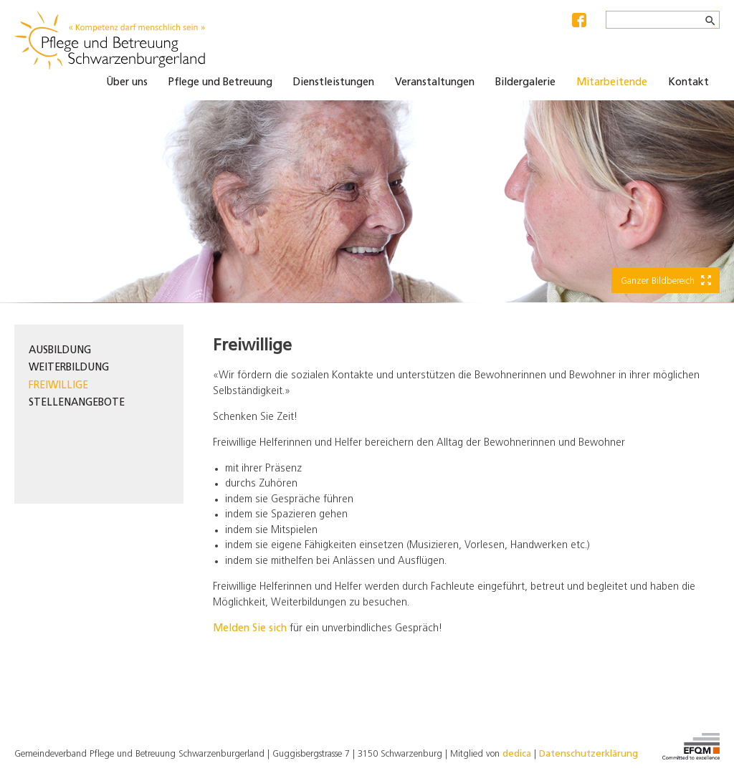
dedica (516, 754)
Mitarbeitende (611, 82)
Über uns (127, 82)
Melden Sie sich (250, 628)
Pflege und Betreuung (220, 82)
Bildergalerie (525, 82)
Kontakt (688, 82)
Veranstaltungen (435, 82)
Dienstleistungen (333, 82)
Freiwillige (58, 385)
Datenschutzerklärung (588, 754)
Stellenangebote (77, 403)
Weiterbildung (69, 368)
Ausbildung (60, 350)
